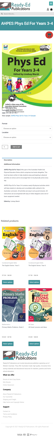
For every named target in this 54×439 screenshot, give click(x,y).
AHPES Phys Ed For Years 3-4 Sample (23, 116)
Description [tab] (8, 160)
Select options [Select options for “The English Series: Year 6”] (34, 282)
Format (4, 124)
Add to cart (16, 147)
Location (5, 132)
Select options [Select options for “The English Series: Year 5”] (7, 282)
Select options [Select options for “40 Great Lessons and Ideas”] (34, 344)
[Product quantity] (5, 147)
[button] (48, 47)
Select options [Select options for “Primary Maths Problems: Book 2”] (7, 344)
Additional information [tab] (12, 164)
